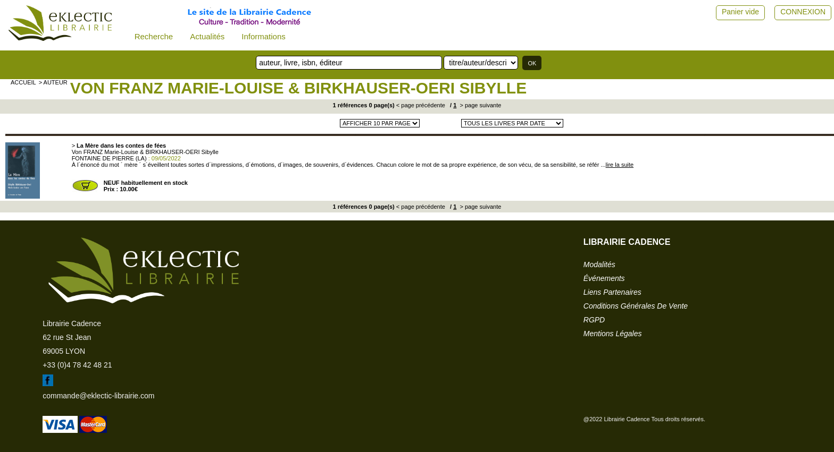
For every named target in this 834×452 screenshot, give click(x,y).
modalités (599, 264)
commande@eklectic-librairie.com (98, 395)
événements (604, 278)
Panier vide (740, 11)
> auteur (53, 82)
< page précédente (420, 105)
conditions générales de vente (635, 306)
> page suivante (479, 105)
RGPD (594, 319)
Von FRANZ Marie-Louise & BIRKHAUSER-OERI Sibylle (298, 88)
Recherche (154, 36)
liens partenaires (612, 292)
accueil (23, 82)
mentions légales (612, 333)
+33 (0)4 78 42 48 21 (77, 365)
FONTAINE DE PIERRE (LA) (109, 158)
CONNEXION (802, 11)
